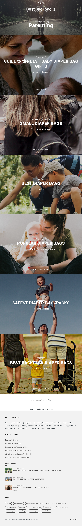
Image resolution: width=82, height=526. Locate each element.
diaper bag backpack (35, 507)
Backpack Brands (11, 440)
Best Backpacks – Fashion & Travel (18, 451)
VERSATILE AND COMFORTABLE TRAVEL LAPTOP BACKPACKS (37, 470)
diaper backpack (11, 507)
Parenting (41, 57)
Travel (46, 119)
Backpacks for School (13, 444)
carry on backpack (59, 503)
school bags (22, 511)
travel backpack (46, 511)
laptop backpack (49, 507)
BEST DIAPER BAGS (41, 185)
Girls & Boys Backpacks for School (18, 454)
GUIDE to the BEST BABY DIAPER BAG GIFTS (41, 66)
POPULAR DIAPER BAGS (41, 245)
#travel (8, 503)
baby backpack (18, 503)
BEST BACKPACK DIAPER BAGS (41, 365)
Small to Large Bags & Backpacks (17, 457)
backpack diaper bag (32, 503)
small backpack (33, 511)
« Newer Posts (37, 400)
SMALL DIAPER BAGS (41, 125)
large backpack (62, 507)
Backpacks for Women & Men (16, 447)
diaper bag (22, 507)
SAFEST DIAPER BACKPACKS (41, 305)
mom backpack (10, 511)
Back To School (46, 503)
